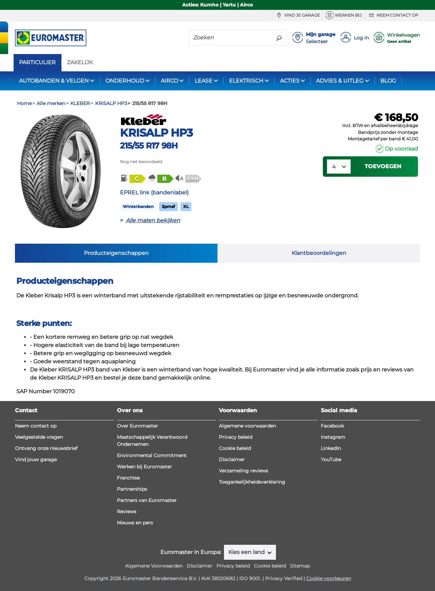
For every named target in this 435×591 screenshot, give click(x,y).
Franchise (128, 478)
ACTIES (289, 80)
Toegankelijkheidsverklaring (252, 482)
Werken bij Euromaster (144, 467)
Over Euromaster (137, 426)
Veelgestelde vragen (39, 437)
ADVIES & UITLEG (339, 80)
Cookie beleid (235, 448)
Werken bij (344, 15)
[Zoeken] (230, 37)
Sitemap (300, 566)
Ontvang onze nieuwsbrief (46, 448)
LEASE (203, 80)
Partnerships (132, 489)
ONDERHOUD (124, 80)
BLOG (388, 80)
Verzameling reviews (243, 471)
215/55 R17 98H (148, 146)
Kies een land (247, 552)
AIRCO (169, 80)
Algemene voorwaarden (247, 426)
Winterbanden (138, 206)
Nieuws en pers (135, 523)
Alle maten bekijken (153, 220)
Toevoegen (383, 166)
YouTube (331, 459)
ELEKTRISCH (246, 80)
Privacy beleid (235, 437)
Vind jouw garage (36, 459)
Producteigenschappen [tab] (116, 253)
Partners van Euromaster (147, 500)
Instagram (333, 437)
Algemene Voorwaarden (153, 566)
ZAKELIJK (80, 62)
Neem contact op (392, 15)
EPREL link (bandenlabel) (154, 192)
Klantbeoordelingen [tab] (319, 253)
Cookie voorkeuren (328, 578)
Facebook (332, 426)
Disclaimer (232, 459)
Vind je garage (297, 15)
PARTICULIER (37, 62)
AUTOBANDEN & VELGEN (54, 80)
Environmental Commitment (152, 455)
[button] (132, 178)
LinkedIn (331, 448)
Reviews (126, 511)
